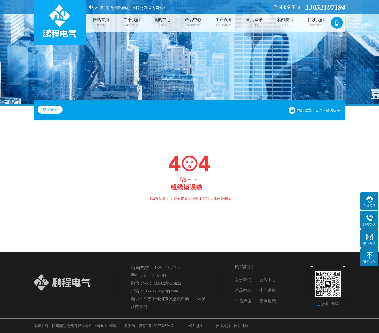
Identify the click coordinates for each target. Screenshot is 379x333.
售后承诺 (243, 301)
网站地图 (194, 326)
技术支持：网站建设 (232, 326)
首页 (319, 110)
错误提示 (50, 109)
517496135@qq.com (160, 291)
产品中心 (243, 290)
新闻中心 (267, 280)
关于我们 (243, 280)
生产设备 (267, 290)
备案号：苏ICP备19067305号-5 (148, 326)
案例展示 (267, 301)
